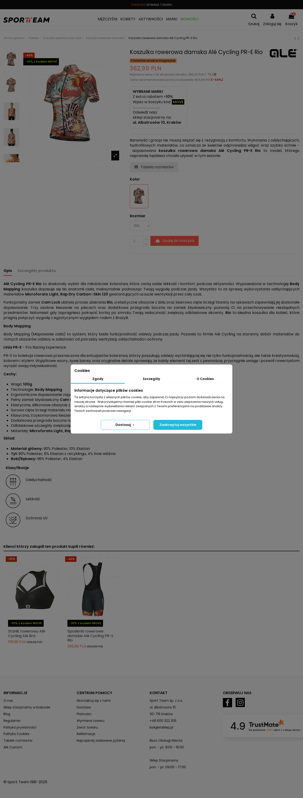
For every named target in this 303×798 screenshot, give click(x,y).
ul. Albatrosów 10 (163, 707)
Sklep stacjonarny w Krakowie (26, 707)
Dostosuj (125, 424)
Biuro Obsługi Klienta (166, 740)
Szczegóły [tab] (151, 378)
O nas (8, 700)
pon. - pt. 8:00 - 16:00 (167, 747)
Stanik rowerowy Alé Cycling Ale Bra (26, 633)
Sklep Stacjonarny (164, 760)
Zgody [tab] (97, 378)
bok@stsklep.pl (161, 727)
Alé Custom (12, 747)
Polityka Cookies (16, 734)
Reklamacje (86, 734)
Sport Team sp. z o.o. (166, 700)
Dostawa (84, 707)
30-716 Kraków (161, 714)
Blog (6, 714)
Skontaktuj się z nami (94, 700)
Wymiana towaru (90, 720)
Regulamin (12, 720)
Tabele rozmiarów (17, 740)
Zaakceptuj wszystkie (177, 424)
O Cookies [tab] (205, 378)
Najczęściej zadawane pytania (101, 740)
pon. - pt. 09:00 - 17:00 (168, 767)
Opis (7, 270)
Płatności (84, 714)
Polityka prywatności (19, 727)
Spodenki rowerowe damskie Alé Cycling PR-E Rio (90, 636)
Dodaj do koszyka (174, 240)
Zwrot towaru (87, 727)
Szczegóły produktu (37, 270)
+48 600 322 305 (163, 720)
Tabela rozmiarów (154, 167)
